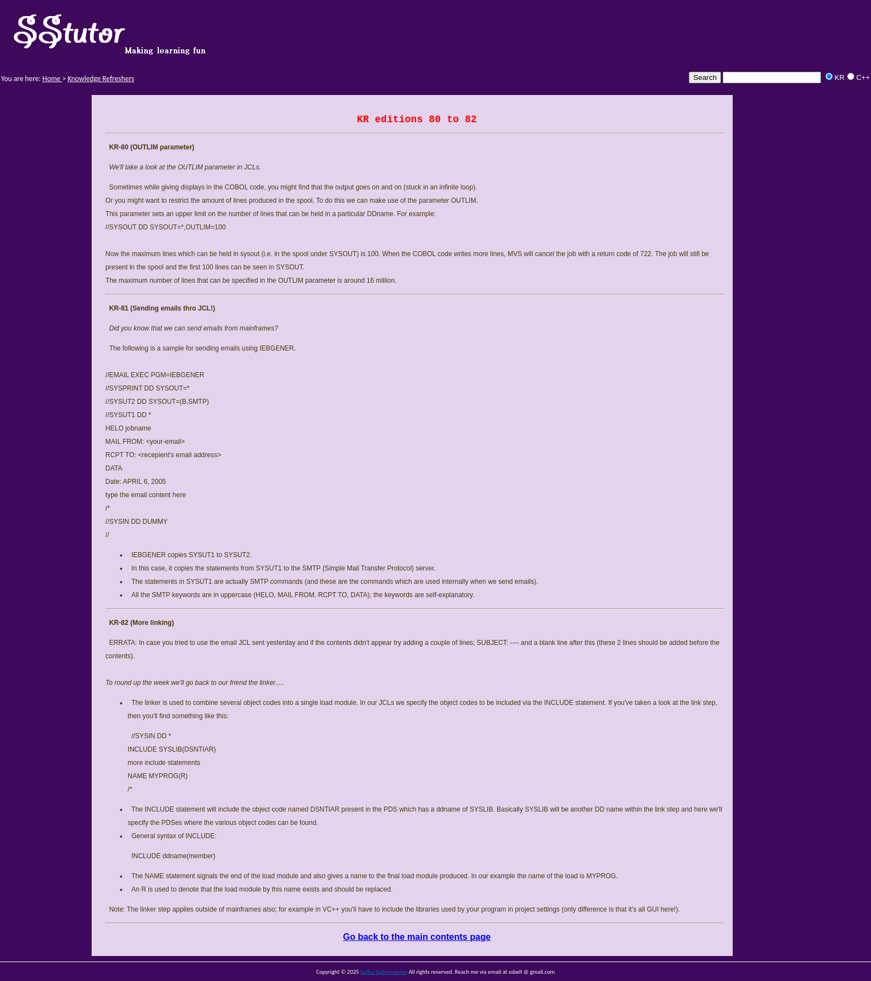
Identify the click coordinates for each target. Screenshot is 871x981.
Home (52, 78)
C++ (863, 77)
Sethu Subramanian (384, 971)
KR (839, 77)
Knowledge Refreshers (101, 78)
